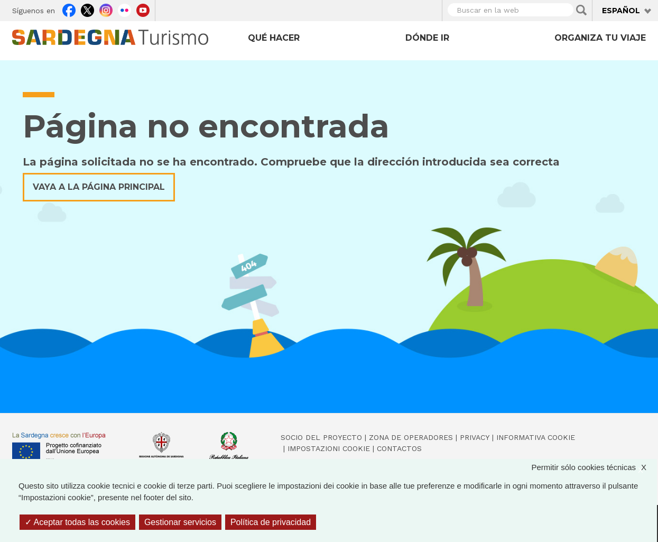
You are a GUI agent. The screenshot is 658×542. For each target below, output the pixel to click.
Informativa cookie (535, 437)
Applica (581, 10)
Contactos (399, 448)
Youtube (143, 9)
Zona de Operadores (411, 437)
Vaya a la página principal (99, 187)
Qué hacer (274, 38)
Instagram (106, 9)
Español (621, 10)
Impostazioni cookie (329, 448)
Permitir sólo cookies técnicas (594, 468)
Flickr (124, 9)
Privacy (474, 437)
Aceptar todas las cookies (77, 522)
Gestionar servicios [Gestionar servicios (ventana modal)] (180, 522)
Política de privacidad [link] (270, 522)
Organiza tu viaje (600, 38)
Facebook (69, 9)
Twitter (87, 9)
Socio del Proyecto (321, 437)
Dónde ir (427, 38)
